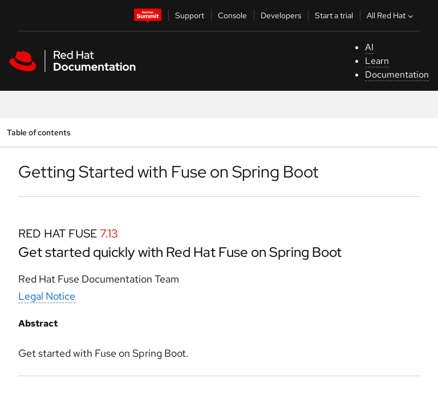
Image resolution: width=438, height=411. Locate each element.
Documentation (397, 74)
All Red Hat (391, 15)
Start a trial (334, 15)
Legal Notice (46, 296)
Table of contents (38, 132)
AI (369, 47)
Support (189, 15)
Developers (281, 15)
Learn (377, 61)
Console (232, 15)
